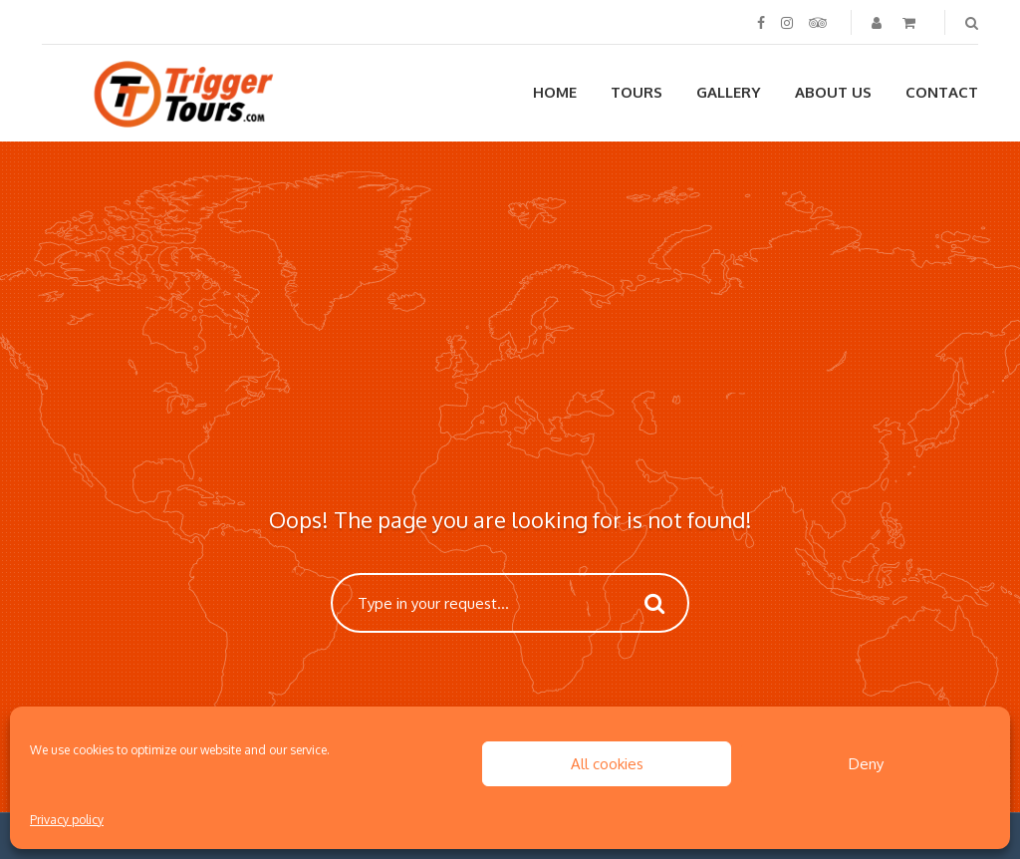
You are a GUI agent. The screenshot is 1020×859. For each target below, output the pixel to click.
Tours (636, 92)
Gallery (728, 92)
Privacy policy (67, 819)
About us (833, 92)
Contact (941, 92)
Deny (866, 763)
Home (555, 92)
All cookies (607, 763)
